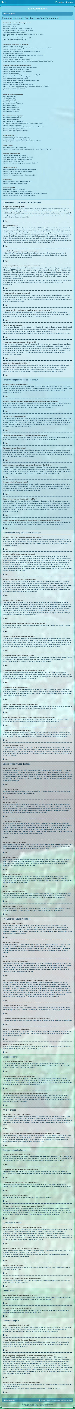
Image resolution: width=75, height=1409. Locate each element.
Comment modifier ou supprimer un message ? (16, 69)
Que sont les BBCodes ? (10, 96)
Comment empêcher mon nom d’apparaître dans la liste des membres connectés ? (27, 48)
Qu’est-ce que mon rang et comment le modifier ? (17, 59)
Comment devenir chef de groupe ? (13, 125)
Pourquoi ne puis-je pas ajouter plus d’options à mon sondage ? (21, 75)
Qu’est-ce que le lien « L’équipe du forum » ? (16, 130)
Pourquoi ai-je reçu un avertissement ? (14, 82)
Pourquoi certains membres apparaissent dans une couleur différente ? (23, 127)
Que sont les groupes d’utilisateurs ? (13, 121)
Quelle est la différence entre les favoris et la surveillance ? (20, 169)
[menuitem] (3, 2)
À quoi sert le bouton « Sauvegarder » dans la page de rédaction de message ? (26, 86)
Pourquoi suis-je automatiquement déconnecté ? (17, 38)
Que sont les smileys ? (9, 100)
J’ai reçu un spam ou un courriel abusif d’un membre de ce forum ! (22, 141)
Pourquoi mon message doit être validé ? (15, 88)
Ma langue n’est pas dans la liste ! (13, 53)
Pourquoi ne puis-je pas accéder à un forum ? (16, 78)
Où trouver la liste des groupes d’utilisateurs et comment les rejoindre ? (23, 123)
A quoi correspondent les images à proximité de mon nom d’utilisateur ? (24, 55)
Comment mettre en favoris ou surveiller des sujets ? (18, 171)
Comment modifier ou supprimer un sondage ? (16, 77)
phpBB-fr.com (35, 1405)
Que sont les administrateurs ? (12, 117)
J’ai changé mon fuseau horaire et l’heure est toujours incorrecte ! (22, 51)
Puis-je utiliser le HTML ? (10, 98)
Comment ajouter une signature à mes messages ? (18, 71)
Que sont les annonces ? (10, 105)
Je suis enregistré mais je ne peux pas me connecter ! (18, 30)
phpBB (31, 456)
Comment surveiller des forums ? (12, 173)
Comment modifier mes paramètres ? (14, 46)
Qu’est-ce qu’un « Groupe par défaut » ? (14, 128)
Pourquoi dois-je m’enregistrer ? (12, 24)
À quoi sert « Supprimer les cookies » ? (14, 39)
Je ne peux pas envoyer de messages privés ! (16, 137)
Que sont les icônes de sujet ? (11, 111)
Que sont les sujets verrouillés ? (12, 109)
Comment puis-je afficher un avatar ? (13, 57)
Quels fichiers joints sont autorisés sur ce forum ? (17, 181)
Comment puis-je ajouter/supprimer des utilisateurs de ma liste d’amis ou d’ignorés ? (27, 149)
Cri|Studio (47, 1405)
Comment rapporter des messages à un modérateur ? (18, 84)
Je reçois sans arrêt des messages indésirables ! (17, 139)
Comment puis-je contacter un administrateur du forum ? (19, 195)
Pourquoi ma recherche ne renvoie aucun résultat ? (18, 157)
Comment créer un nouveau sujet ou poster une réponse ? (20, 67)
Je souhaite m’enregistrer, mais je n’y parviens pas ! (18, 28)
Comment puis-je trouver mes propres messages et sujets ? (20, 163)
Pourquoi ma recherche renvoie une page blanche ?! (18, 159)
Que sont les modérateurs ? (11, 119)
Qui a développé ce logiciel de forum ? (14, 189)
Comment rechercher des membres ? (14, 161)
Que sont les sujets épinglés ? (11, 107)
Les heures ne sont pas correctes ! (13, 49)
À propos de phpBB (42, 1331)
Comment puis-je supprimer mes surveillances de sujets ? (20, 175)
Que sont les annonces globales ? (13, 103)
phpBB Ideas (32, 1344)
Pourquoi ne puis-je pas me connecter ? (14, 32)
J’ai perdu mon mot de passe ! (11, 36)
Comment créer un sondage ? (11, 73)
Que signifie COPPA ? (9, 26)
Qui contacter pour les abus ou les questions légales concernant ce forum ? (25, 193)
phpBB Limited (54, 1327)
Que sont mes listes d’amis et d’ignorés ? (15, 147)
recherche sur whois (58, 1359)
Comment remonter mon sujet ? (12, 90)
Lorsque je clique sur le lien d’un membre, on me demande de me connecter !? (28, 61)
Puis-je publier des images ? (11, 102)
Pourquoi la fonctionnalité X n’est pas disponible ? (17, 191)
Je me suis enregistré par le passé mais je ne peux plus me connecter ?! (24, 34)
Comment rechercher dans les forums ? (14, 155)
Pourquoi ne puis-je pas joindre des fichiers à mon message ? (21, 80)
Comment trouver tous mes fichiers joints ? (15, 183)
